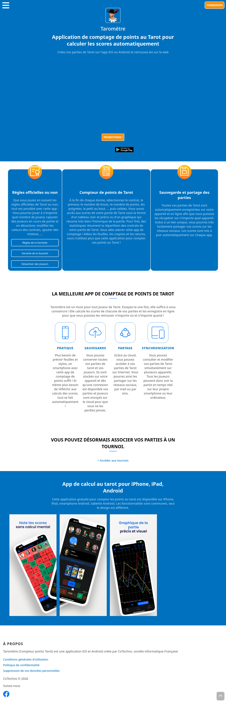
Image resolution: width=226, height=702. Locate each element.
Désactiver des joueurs (35, 264)
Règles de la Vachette (35, 242)
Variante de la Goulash (35, 253)
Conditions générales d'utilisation (25, 659)
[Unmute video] (113, 94)
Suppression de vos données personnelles (31, 671)
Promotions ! (113, 137)
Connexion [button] (215, 5)
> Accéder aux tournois (112, 460)
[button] (5, 4)
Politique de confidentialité (21, 665)
